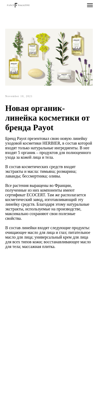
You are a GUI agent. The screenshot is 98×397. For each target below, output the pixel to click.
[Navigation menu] (90, 5)
